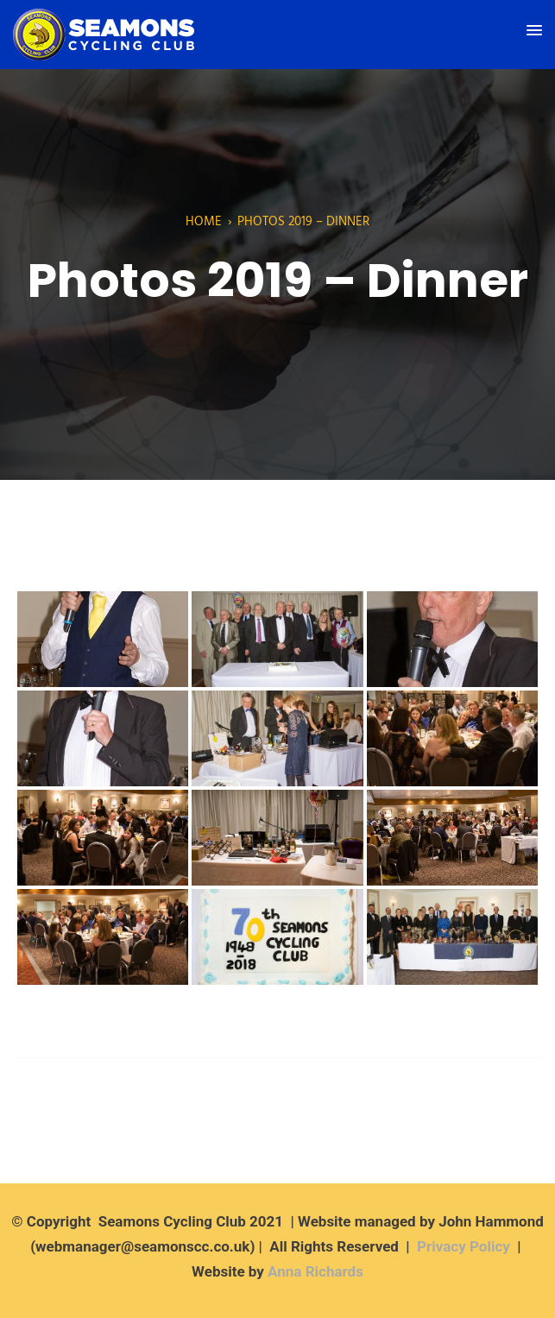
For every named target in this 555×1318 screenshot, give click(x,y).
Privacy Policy (463, 1246)
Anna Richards (315, 1271)
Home (204, 221)
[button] (534, 31)
